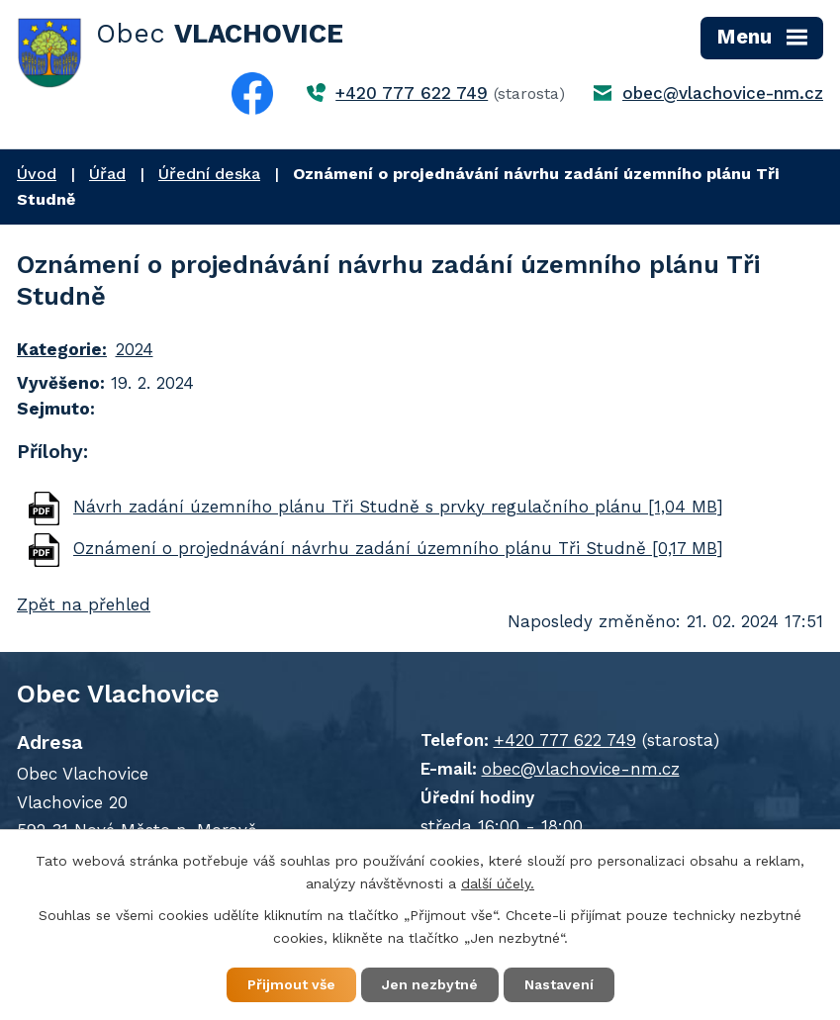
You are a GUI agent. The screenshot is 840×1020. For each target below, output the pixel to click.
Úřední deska (209, 173)
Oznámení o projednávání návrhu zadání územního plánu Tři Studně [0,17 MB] (398, 548)
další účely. (497, 883)
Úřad (107, 173)
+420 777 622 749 (411, 93)
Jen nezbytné (430, 984)
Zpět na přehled (83, 604)
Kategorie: (62, 349)
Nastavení (559, 984)
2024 (134, 349)
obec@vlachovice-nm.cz (722, 93)
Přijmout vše (291, 984)
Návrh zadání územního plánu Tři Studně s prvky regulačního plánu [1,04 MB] (398, 506)
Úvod (36, 173)
